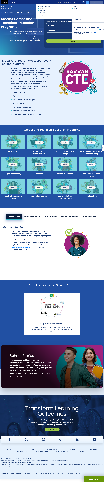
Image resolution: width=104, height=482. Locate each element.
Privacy (36, 476)
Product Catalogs (21, 455)
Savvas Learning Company (7, 12)
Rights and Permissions (47, 476)
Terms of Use (60, 476)
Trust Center (93, 452)
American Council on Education (23, 247)
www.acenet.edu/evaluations (8, 469)
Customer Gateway (11, 452)
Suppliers (72, 452)
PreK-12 (5, 2)
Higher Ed (12, 2)
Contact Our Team (52, 432)
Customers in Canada (62, 455)
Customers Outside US (41, 455)
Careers (31, 452)
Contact (97, 7)
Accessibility (4, 476)
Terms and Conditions (73, 476)
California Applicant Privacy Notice (20, 476)
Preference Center (52, 452)
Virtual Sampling (94, 479)
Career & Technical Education (23, 12)
